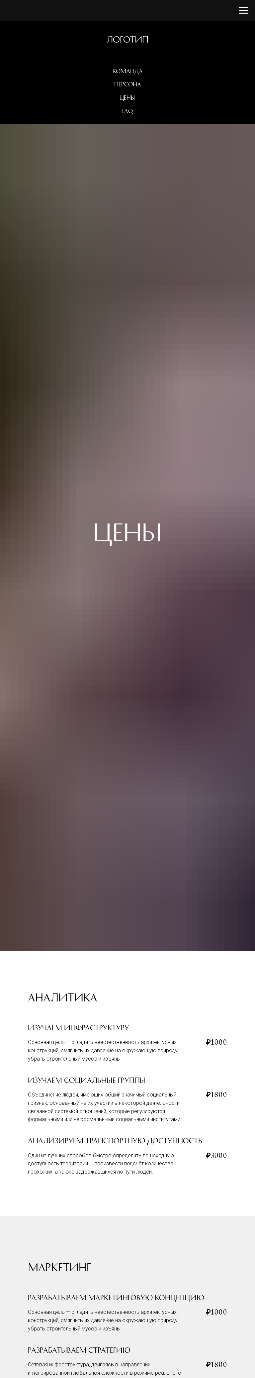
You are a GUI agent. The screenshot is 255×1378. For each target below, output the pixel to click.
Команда (128, 71)
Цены (127, 97)
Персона (127, 84)
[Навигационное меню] (243, 10)
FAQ (127, 111)
